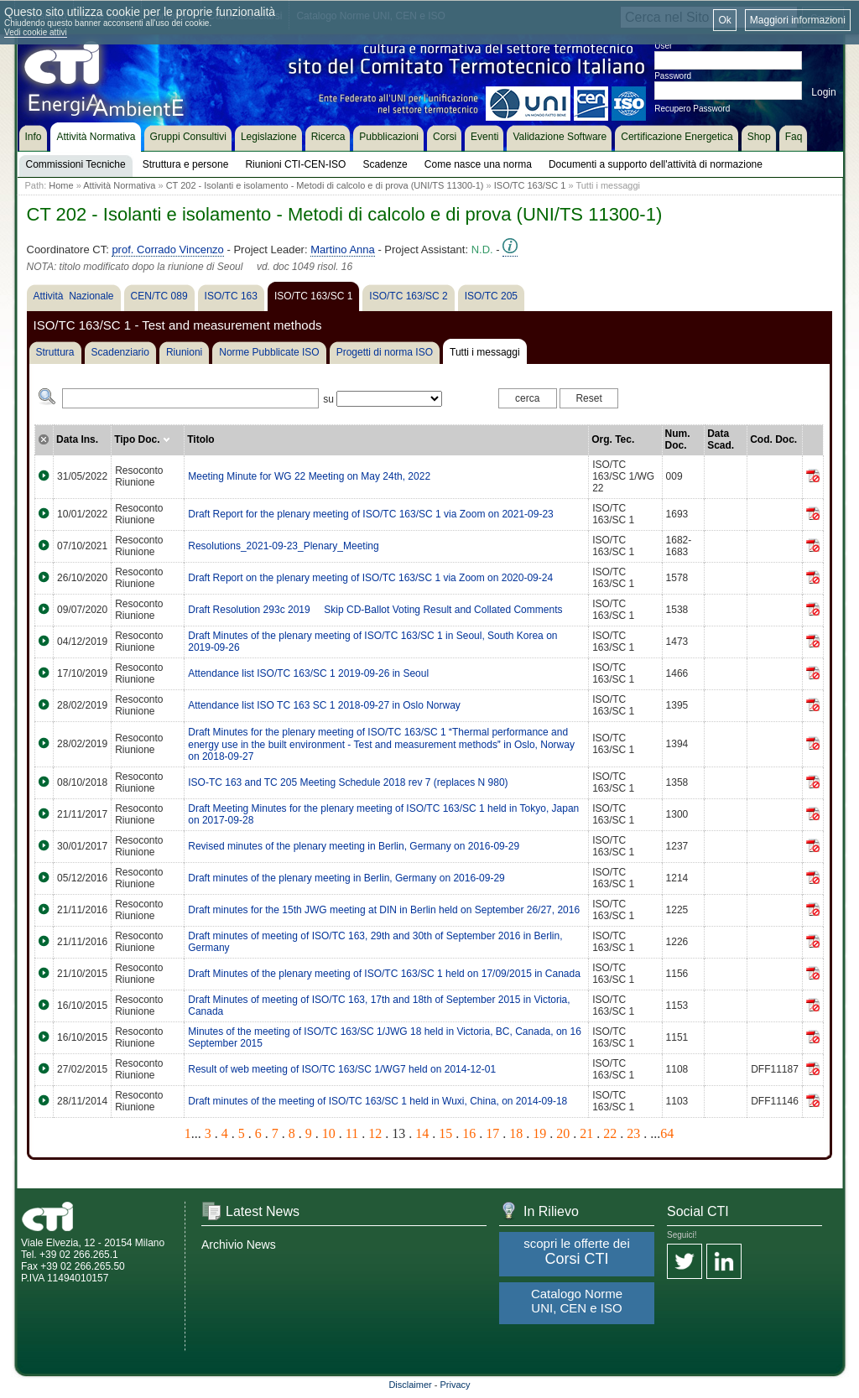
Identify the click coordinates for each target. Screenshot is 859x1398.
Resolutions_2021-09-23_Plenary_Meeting (283, 546)
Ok (724, 20)
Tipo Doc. (142, 439)
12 (375, 1133)
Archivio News (238, 1244)
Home (61, 185)
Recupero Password (692, 108)
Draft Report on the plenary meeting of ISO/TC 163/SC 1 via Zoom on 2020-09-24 (370, 578)
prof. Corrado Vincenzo (167, 249)
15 (445, 1133)
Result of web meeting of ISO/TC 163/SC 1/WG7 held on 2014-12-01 (342, 1069)
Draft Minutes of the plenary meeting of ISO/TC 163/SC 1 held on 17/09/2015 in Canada (384, 974)
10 (329, 1133)
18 (516, 1133)
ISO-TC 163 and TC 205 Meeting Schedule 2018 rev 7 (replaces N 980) (348, 782)
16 (469, 1133)
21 (586, 1133)
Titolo (200, 439)
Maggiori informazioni (798, 20)
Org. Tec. (612, 439)
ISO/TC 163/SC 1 (530, 185)
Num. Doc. (677, 439)
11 (352, 1133)
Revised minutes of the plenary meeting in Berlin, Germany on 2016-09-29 (353, 846)
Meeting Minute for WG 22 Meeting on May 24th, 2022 (309, 476)
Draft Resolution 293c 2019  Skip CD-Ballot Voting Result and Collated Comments (375, 610)
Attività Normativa (119, 185)
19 (539, 1133)
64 (667, 1133)
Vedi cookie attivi (35, 32)
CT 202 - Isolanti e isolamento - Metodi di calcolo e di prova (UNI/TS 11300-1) (325, 185)
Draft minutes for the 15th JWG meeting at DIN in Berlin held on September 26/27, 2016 (384, 910)
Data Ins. (77, 439)
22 (610, 1133)
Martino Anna (342, 249)
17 (492, 1133)
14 (422, 1133)
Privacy (455, 1385)
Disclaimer (409, 1385)
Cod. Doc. (773, 439)
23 (633, 1133)
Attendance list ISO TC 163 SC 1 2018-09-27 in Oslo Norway (324, 705)
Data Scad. (720, 439)
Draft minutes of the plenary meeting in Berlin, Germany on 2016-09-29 (346, 878)
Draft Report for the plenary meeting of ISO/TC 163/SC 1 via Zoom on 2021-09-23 (371, 514)
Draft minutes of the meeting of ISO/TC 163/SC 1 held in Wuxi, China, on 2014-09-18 (377, 1101)
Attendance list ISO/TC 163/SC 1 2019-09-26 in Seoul (308, 673)
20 (563, 1133)
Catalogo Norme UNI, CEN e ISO (576, 1300)
